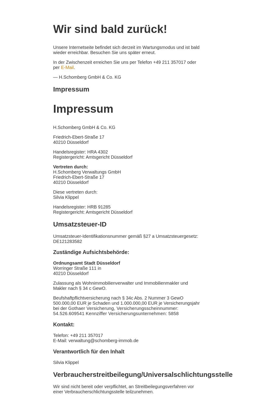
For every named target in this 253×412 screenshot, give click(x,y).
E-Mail (67, 67)
